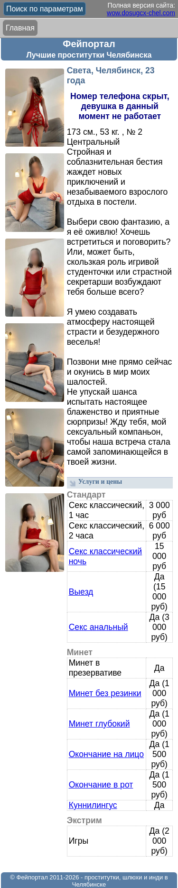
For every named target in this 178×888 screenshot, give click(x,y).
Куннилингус (93, 805)
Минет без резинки (105, 693)
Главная (20, 28)
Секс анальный (98, 627)
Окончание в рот (101, 784)
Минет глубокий (99, 723)
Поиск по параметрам (44, 9)
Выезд (81, 592)
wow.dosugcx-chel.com (141, 13)
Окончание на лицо (106, 754)
